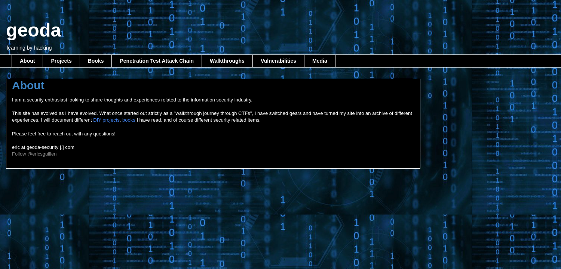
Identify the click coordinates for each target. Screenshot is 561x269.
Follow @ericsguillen (34, 154)
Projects (61, 61)
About (27, 61)
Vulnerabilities (278, 61)
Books (96, 61)
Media (319, 61)
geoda (33, 30)
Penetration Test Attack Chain (157, 61)
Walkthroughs (227, 61)
